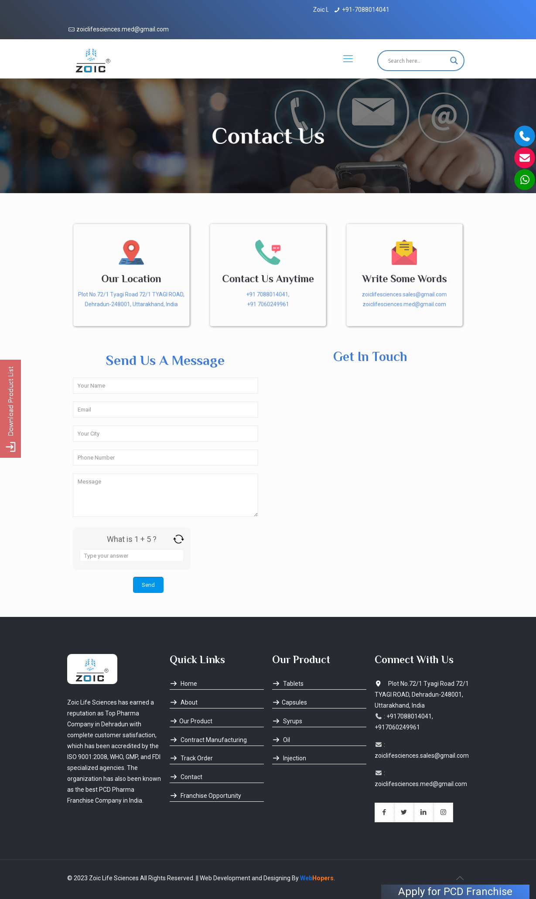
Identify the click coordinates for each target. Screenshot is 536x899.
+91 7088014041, (268, 295)
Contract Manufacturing (208, 739)
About (184, 702)
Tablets (288, 683)
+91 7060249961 (268, 305)
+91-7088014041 (365, 9)
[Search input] (417, 60)
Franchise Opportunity (205, 795)
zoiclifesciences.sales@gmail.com (404, 295)
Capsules (289, 702)
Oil (281, 739)
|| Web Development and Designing (242, 878)
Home (183, 683)
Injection (289, 758)
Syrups (287, 721)
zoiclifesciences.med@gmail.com (122, 29)
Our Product (191, 721)
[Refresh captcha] (178, 539)
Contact (186, 776)
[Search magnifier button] (454, 60)
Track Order (191, 758)
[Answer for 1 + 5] (131, 555)
